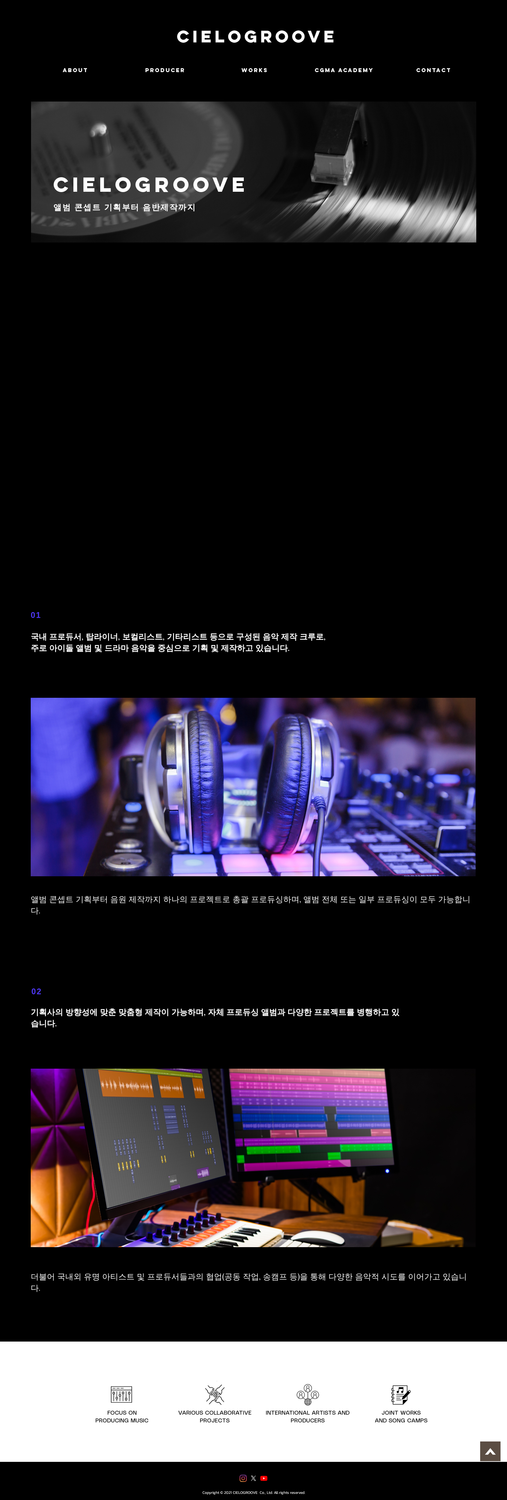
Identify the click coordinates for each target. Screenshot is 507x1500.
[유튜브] (263, 1478)
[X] (253, 1478)
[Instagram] (243, 1478)
